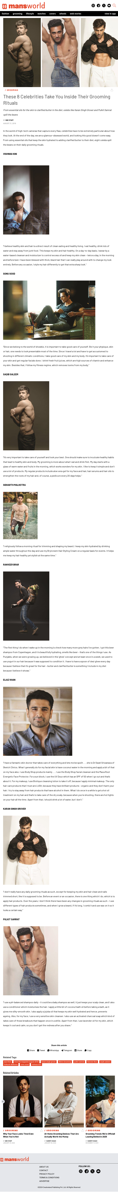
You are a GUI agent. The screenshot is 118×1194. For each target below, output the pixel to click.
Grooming (17, 13)
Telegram (66, 1050)
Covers (52, 13)
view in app (110, 13)
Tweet (41, 1050)
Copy (87, 1050)
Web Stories (75, 13)
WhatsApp (53, 1050)
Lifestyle (30, 13)
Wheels (62, 13)
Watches (42, 13)
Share (31, 1050)
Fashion (5, 13)
